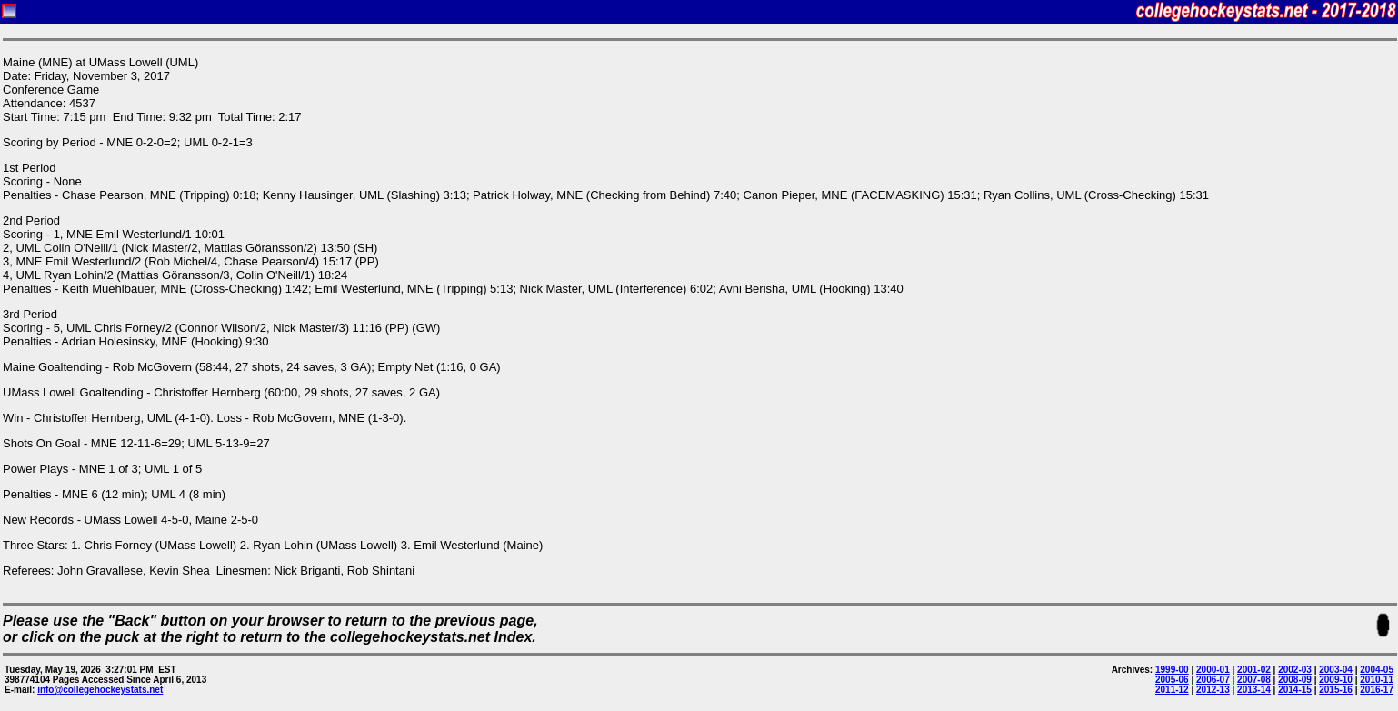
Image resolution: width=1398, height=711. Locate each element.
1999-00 (1172, 670)
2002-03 (1295, 670)
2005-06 (1172, 680)
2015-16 (1336, 690)
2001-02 (1254, 670)
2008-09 (1295, 680)
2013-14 (1254, 690)
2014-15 (1295, 690)
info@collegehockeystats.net (100, 690)
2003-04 (1336, 670)
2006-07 (1213, 680)
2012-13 (1213, 690)
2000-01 (1213, 670)
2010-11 (1376, 680)
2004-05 (1376, 670)
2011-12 (1172, 690)
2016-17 (1376, 690)
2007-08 (1254, 680)
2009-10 (1336, 680)
